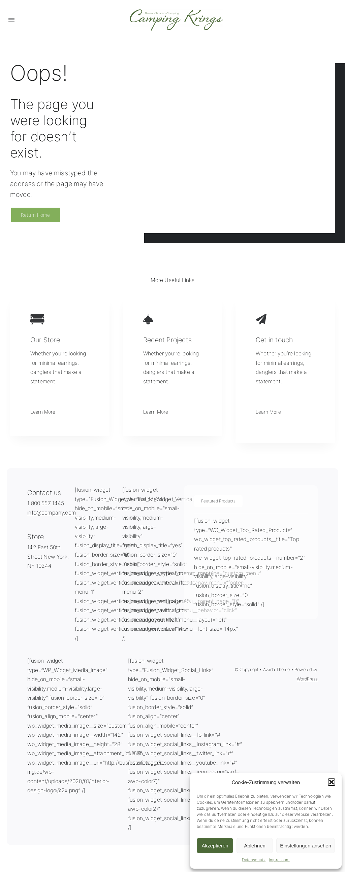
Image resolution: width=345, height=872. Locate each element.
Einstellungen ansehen (305, 845)
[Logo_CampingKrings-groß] (176, 12)
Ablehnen (254, 845)
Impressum (279, 859)
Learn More (43, 412)
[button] (331, 782)
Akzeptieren (214, 845)
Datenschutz (253, 859)
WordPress (307, 679)
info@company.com (51, 512)
